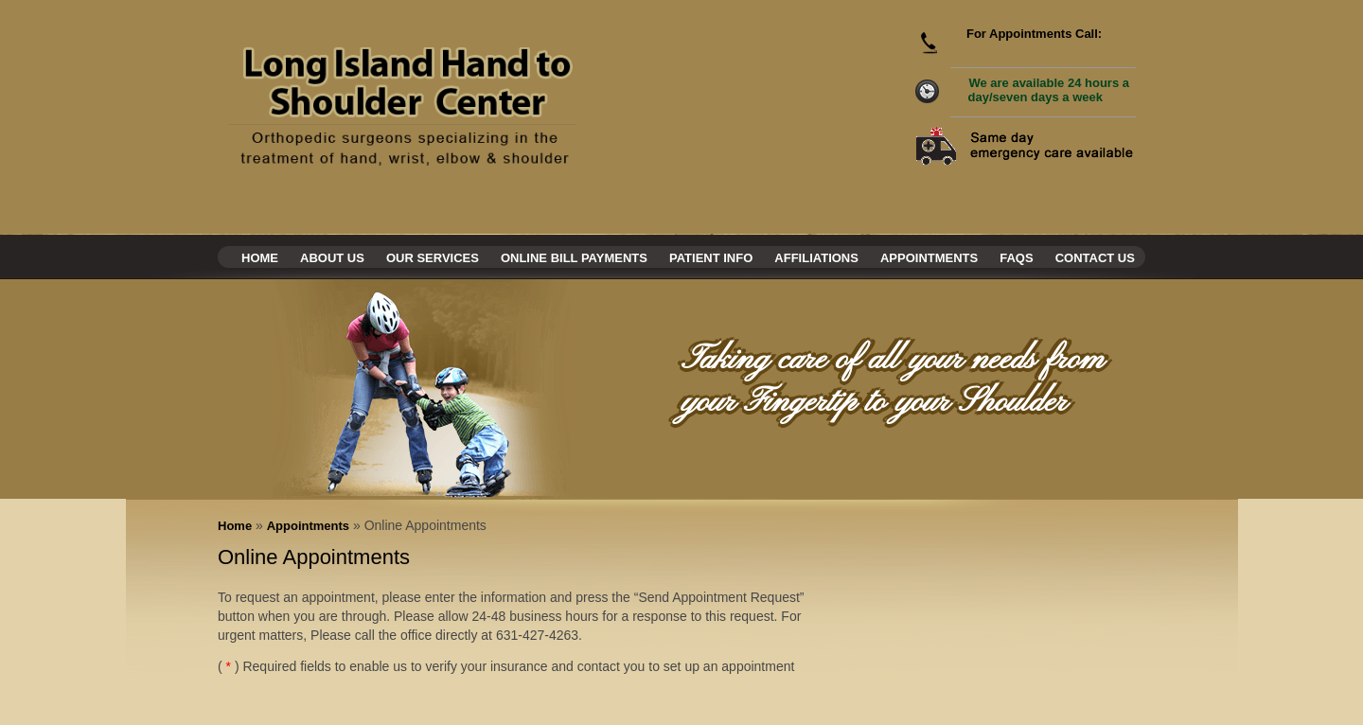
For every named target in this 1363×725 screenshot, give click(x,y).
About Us (332, 258)
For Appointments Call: (1034, 34)
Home (259, 258)
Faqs (1016, 258)
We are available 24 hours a (1048, 90)
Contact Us (1095, 258)
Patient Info (710, 258)
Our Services (432, 258)
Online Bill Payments (574, 258)
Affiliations (816, 258)
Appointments (929, 258)
